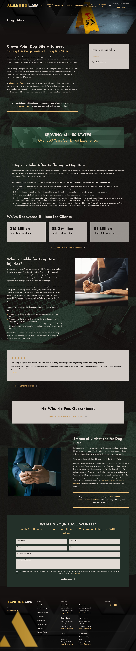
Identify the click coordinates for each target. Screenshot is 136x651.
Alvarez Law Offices (16, 83)
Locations (40, 617)
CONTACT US (103, 5)
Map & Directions (67, 613)
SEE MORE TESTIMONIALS (23, 386)
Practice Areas (42, 613)
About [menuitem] (42, 5)
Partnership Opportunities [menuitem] (91, 5)
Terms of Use (42, 624)
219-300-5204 (119, 7)
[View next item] (55, 248)
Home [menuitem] (35, 5)
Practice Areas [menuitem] (50, 5)
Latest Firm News (43, 609)
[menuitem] (109, 56)
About (39, 605)
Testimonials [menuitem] (79, 5)
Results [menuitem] (69, 5)
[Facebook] (105, 605)
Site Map (40, 628)
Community (41, 620)
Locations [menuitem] (59, 5)
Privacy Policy (42, 632)
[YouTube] (115, 605)
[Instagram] (110, 605)
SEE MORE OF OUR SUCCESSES (69, 248)
